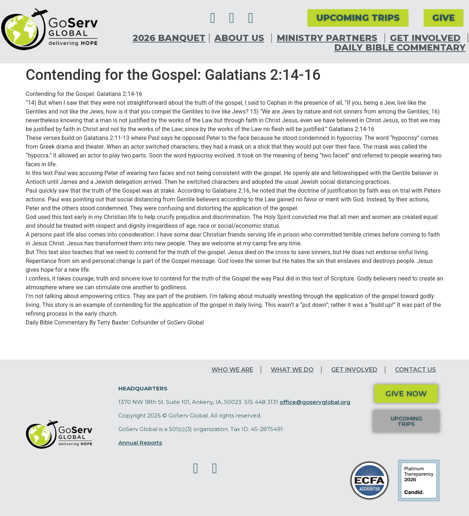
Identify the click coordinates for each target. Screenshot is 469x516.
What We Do (292, 369)
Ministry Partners (329, 38)
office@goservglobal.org (315, 401)
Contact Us (415, 369)
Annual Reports (140, 442)
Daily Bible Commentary (400, 47)
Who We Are (232, 369)
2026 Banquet (169, 38)
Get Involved (427, 38)
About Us (241, 38)
